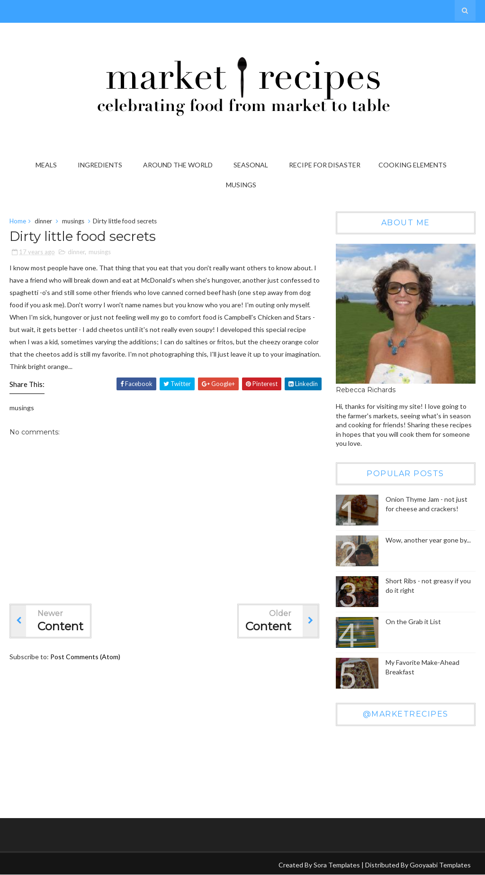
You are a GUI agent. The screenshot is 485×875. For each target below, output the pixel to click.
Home (17, 221)
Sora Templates (337, 865)
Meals (46, 165)
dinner (43, 221)
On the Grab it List (413, 621)
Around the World (178, 165)
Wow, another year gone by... (428, 540)
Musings (241, 185)
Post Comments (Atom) (85, 657)
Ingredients (100, 165)
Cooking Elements (412, 165)
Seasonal (251, 165)
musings (73, 221)
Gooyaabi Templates (440, 865)
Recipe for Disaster (324, 165)
